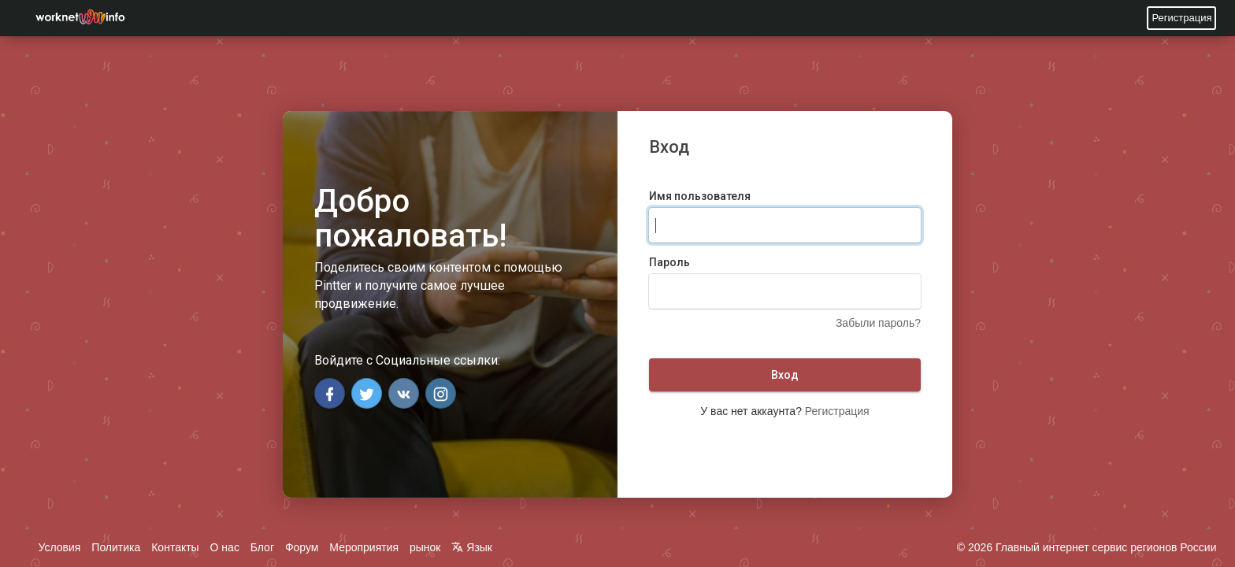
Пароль (669, 262)
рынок (425, 547)
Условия (60, 547)
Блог (262, 547)
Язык (471, 547)
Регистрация (1181, 18)
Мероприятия (364, 547)
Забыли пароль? (878, 323)
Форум (302, 547)
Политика (115, 547)
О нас (224, 547)
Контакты (174, 547)
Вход (785, 375)
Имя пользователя (700, 196)
